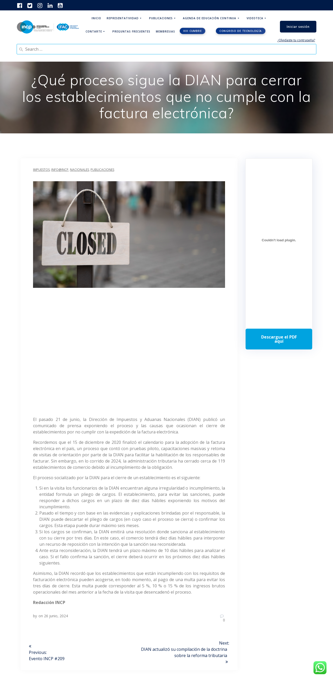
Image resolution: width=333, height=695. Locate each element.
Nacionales (79, 169)
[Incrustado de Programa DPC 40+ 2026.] (279, 240)
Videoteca (255, 18)
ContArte (94, 31)
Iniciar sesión (298, 26)
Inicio (96, 18)
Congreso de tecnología (240, 31)
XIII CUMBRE (192, 31)
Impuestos (41, 169)
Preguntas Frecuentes (131, 31)
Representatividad (123, 18)
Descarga (279, 339)
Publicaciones (161, 18)
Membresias (165, 31)
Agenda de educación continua (209, 18)
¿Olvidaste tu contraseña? (296, 40)
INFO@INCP (59, 169)
